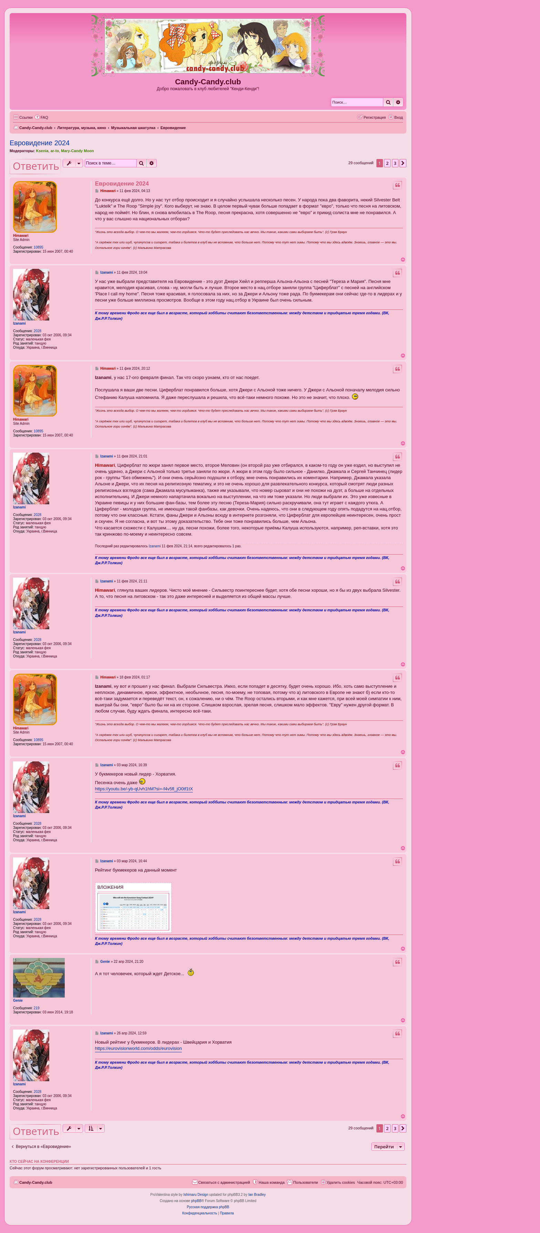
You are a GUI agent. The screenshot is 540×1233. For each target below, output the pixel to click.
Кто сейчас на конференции (39, 1161)
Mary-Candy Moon (77, 151)
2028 (37, 331)
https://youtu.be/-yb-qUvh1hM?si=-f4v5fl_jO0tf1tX (144, 788)
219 (37, 1008)
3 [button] (395, 163)
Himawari (20, 236)
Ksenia (42, 151)
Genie (18, 1000)
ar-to (55, 151)
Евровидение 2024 (40, 143)
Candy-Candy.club (208, 81)
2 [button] (387, 163)
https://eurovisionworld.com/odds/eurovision (138, 1048)
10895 (38, 247)
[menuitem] (41, 117)
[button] (402, 163)
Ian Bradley (257, 1195)
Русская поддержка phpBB (208, 1207)
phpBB (196, 1201)
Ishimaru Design (195, 1195)
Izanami (19, 323)
